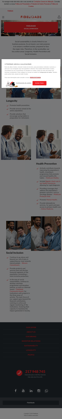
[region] (31, 73)
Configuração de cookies (23, 83)
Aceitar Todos (39, 83)
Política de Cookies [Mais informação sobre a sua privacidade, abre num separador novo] (35, 77)
